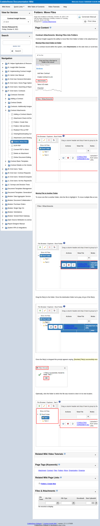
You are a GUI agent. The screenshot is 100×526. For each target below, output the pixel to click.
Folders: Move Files (20, 142)
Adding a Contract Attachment (24, 114)
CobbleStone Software (34, 523)
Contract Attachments (49, 21)
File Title (48, 498)
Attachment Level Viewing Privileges (26, 138)
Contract (50, 470)
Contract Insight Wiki (50, 523)
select (28, 22)
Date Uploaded (91, 498)
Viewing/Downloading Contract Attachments (29, 134)
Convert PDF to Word (21, 149)
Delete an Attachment (21, 153)
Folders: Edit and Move (22, 126)
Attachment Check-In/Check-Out (25, 118)
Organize (82, 470)
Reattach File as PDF (21, 130)
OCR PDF (17, 145)
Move (66, 470)
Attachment (42, 470)
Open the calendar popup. (93, 502)
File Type (64, 498)
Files (55, 470)
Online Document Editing (22, 157)
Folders (60, 470)
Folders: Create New (21, 122)
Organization (73, 470)
